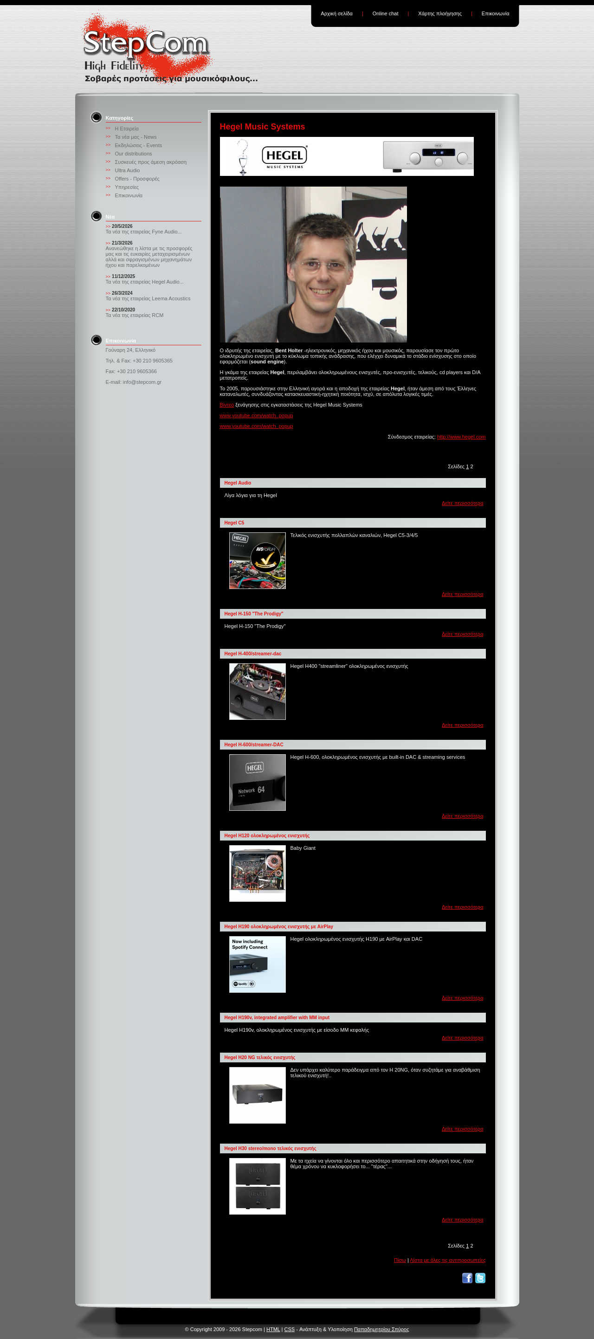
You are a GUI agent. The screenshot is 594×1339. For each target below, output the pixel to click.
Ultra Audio (127, 170)
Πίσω (400, 1260)
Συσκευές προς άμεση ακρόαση (151, 162)
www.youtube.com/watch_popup (256, 415)
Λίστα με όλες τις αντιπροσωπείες (447, 1260)
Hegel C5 (235, 522)
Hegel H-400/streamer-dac (253, 653)
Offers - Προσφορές (137, 178)
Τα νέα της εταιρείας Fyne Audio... (144, 231)
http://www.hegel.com (461, 437)
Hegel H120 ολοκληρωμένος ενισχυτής (267, 835)
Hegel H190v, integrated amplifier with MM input (277, 1017)
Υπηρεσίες (127, 187)
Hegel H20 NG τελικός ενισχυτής (260, 1057)
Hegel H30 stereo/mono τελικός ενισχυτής (270, 1148)
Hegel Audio (238, 482)
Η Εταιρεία (127, 128)
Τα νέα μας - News (136, 137)
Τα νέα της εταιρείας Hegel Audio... (145, 282)
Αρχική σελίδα (337, 13)
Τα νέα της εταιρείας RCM (135, 315)
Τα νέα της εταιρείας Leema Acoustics (148, 298)
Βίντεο (227, 405)
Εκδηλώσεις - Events (138, 145)
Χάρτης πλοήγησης (440, 13)
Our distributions (133, 153)
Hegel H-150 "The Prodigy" (254, 613)
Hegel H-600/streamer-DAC (254, 744)
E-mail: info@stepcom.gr (134, 382)
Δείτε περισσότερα (463, 503)
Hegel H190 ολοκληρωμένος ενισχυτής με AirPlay (279, 926)
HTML (273, 1329)
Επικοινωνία (496, 13)
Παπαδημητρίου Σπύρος (381, 1329)
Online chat (386, 13)
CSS (289, 1329)
